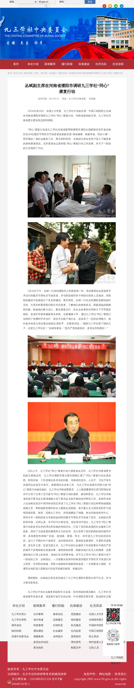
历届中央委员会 (20, 636)
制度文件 (76, 647)
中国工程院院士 (97, 631)
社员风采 (101, 64)
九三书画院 (117, 657)
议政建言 (58, 620)
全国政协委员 (96, 620)
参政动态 (58, 614)
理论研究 (76, 642)
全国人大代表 (96, 614)
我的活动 (62, 73)
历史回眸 (118, 64)
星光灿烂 (38, 647)
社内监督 (76, 631)
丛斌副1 (53, 73)
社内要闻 (38, 614)
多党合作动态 (40, 642)
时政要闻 (38, 625)
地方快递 (38, 620)
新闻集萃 (50, 64)
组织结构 (16, 631)
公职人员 (94, 647)
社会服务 (58, 631)
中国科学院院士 (97, 625)
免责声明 (91, 674)
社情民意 (58, 625)
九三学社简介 (18, 614)
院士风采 (94, 636)
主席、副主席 (40, 73)
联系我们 (121, 674)
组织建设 (76, 620)
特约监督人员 (96, 642)
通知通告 (38, 631)
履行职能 (67, 64)
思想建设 (76, 614)
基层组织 (76, 636)
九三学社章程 (18, 620)
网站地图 (106, 674)
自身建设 (84, 64)
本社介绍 (33, 64)
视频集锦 (38, 636)
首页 (16, 64)
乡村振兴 (58, 636)
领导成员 (28, 73)
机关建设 (76, 625)
